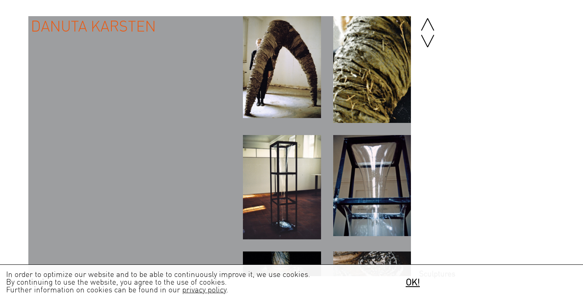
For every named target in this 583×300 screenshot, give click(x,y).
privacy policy (204, 290)
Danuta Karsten (93, 26)
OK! (413, 282)
